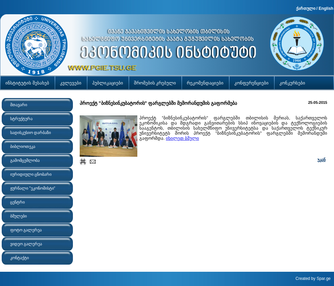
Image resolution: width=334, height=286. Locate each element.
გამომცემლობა (25, 160)
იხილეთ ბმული (182, 138)
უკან (321, 159)
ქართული (305, 8)
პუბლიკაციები (107, 82)
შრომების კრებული (155, 82)
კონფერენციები (251, 82)
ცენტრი (17, 202)
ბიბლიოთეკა (22, 146)
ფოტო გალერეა (26, 230)
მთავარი (18, 104)
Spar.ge (324, 278)
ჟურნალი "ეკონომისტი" (32, 188)
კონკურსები (292, 82)
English (326, 8)
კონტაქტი (19, 257)
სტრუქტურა (21, 118)
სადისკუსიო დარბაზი (30, 132)
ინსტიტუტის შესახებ (27, 82)
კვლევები (70, 82)
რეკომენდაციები (205, 82)
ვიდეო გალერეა (26, 244)
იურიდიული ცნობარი (31, 174)
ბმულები (18, 216)
